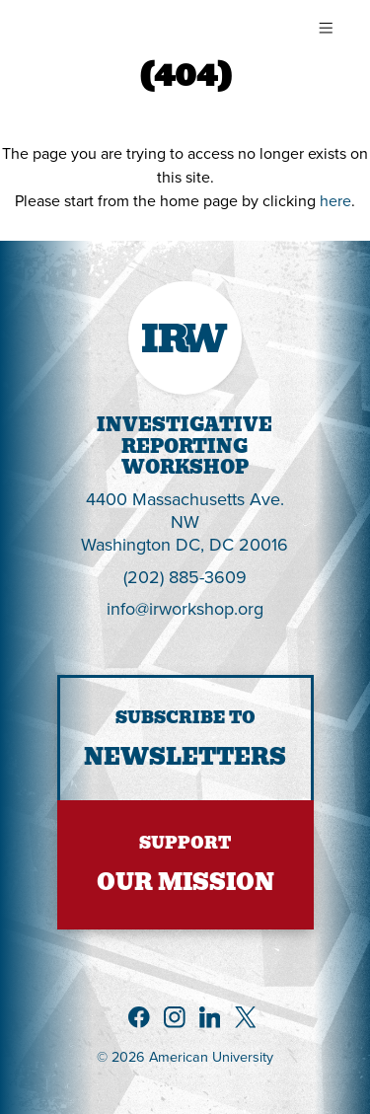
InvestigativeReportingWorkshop (184, 446)
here (335, 200)
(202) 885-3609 (185, 576)
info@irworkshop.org (185, 608)
